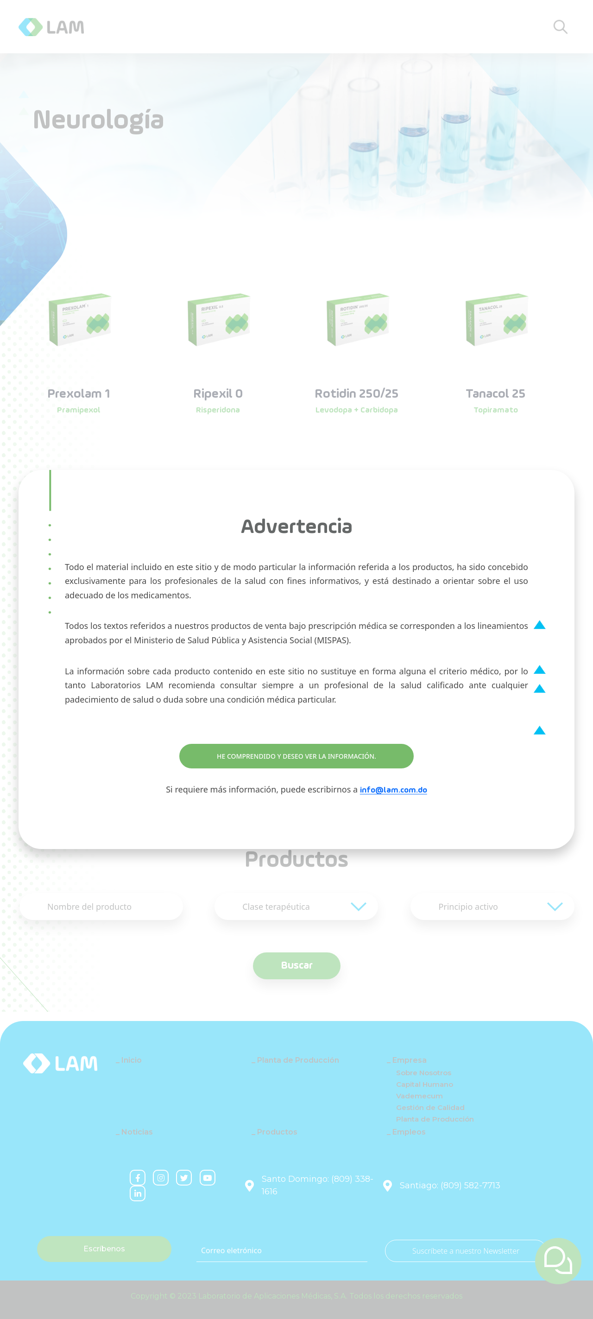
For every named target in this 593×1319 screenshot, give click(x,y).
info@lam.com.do (393, 790)
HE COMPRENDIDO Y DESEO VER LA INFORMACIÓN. (296, 756)
